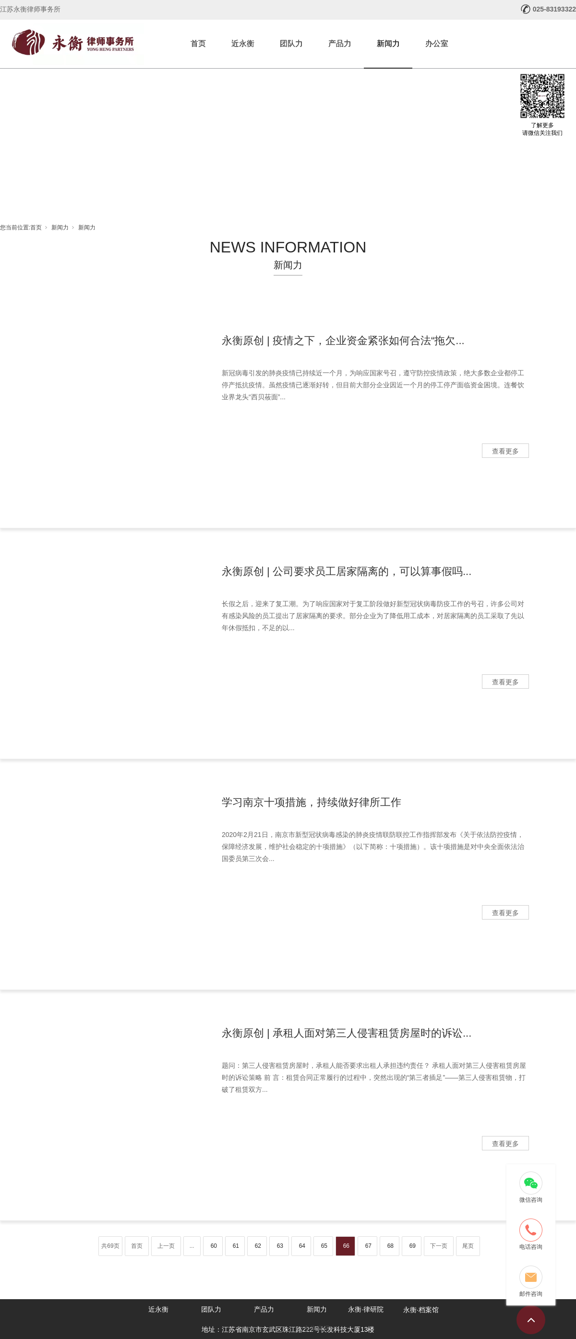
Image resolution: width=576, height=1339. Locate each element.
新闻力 (388, 43)
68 (390, 1246)
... (192, 1246)
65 (324, 1246)
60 (214, 1246)
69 (412, 1246)
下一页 (438, 1246)
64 (302, 1246)
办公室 (436, 43)
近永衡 (242, 43)
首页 (198, 43)
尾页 (468, 1246)
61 (236, 1246)
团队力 (291, 43)
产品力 (339, 43)
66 (346, 1246)
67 (368, 1246)
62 (258, 1246)
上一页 (166, 1246)
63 (280, 1246)
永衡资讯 (316, 1328)
